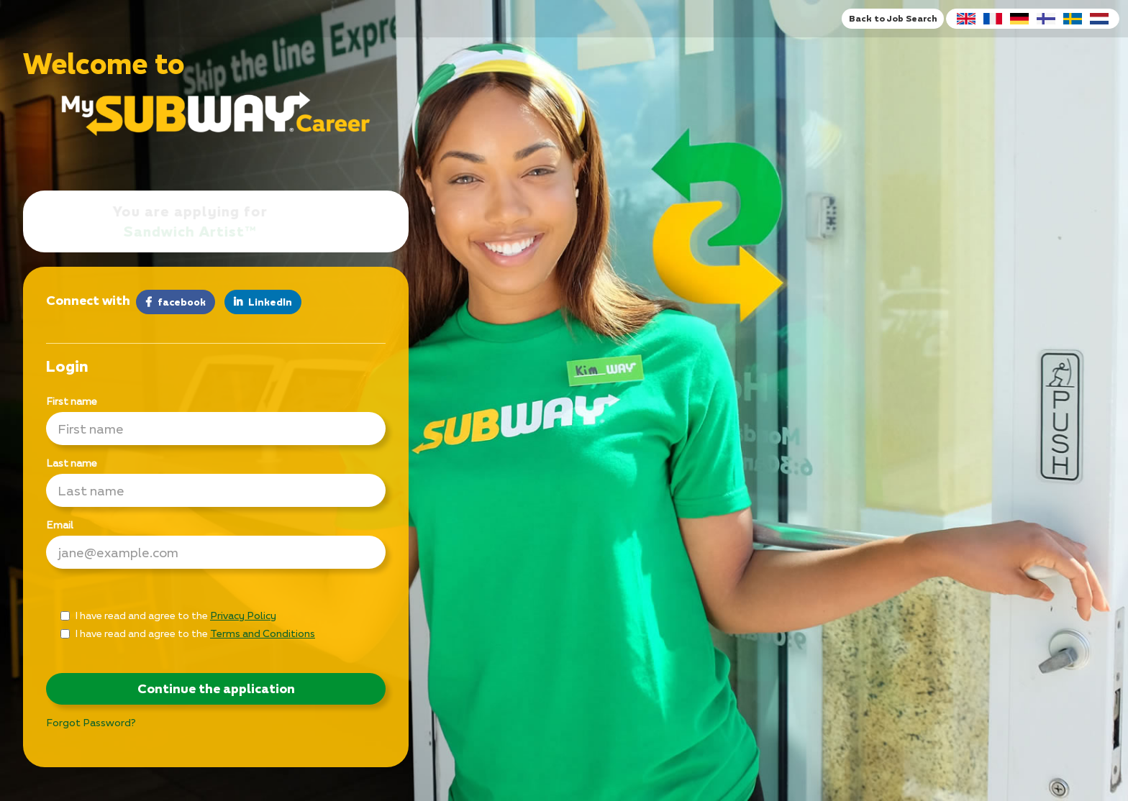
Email (59, 524)
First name (71, 401)
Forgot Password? (91, 722)
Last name (71, 463)
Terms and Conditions (262, 633)
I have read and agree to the (168, 615)
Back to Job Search (893, 18)
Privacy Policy (243, 615)
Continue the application (216, 688)
